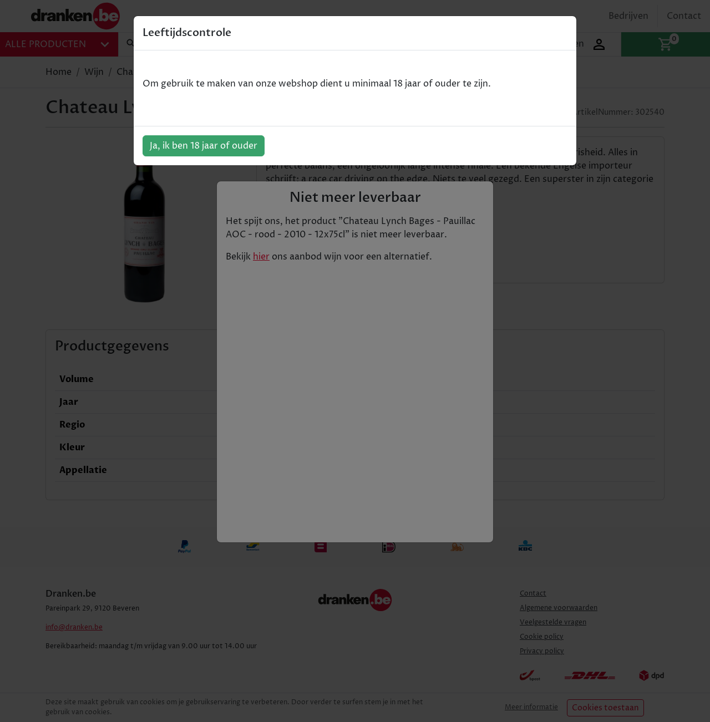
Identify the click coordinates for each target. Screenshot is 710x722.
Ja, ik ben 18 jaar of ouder (203, 146)
